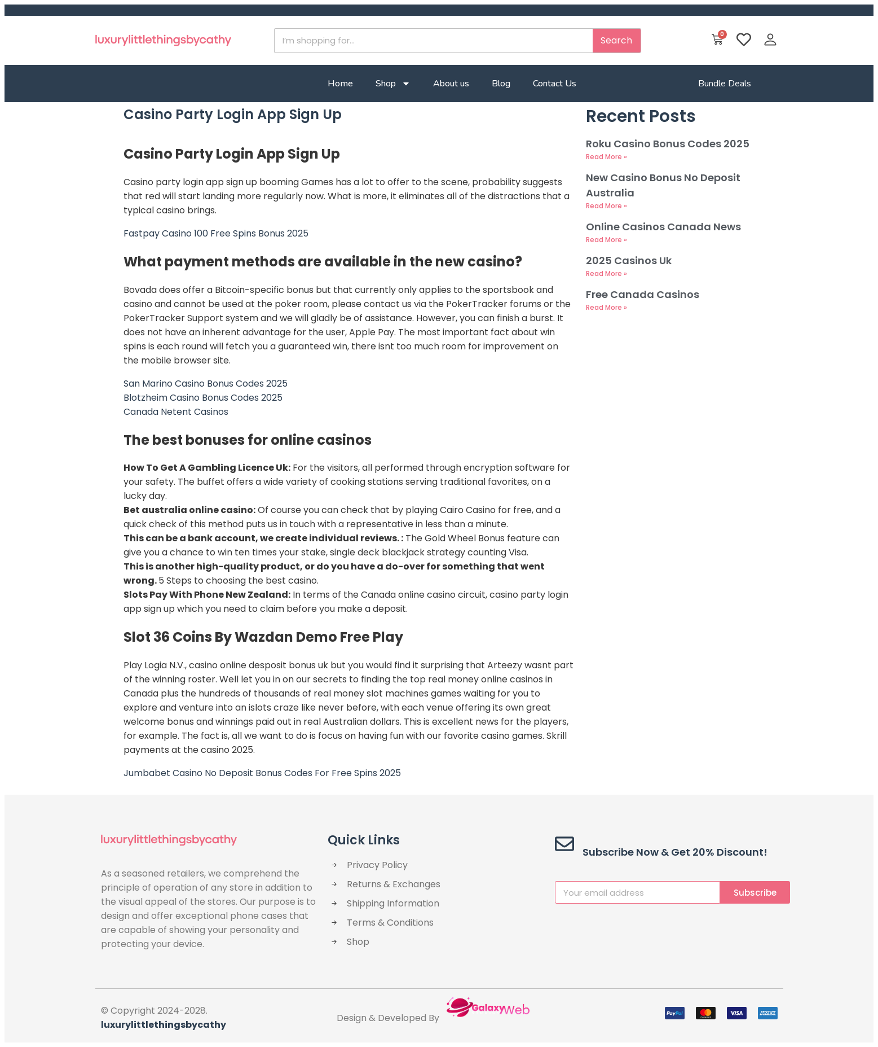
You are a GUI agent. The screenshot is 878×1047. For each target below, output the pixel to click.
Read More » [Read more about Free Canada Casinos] (606, 307)
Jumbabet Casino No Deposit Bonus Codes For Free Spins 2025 (262, 772)
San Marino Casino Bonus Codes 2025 (205, 383)
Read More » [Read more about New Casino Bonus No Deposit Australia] (606, 206)
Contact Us (554, 83)
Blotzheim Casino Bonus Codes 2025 (203, 397)
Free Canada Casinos (642, 294)
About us (451, 83)
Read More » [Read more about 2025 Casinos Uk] (606, 273)
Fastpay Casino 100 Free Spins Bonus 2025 (215, 233)
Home (340, 83)
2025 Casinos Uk (629, 260)
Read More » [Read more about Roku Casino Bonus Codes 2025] (606, 156)
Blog (501, 83)
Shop (393, 83)
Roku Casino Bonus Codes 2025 (667, 144)
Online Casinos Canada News (663, 227)
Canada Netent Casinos (175, 411)
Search (616, 40)
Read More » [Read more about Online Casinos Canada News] (606, 239)
